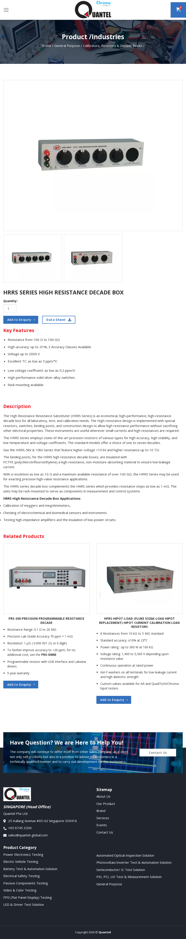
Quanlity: (10, 301)
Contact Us (104, 832)
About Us (103, 796)
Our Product (105, 803)
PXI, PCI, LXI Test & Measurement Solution (129, 876)
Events (101, 825)
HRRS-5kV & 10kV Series (34, 450)
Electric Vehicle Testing (20, 861)
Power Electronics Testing (23, 854)
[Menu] (6, 10)
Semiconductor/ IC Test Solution (120, 869)
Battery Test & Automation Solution (30, 869)
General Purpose (109, 884)
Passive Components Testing (25, 883)
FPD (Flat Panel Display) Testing (27, 897)
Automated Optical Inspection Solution (125, 855)
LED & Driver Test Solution (23, 904)
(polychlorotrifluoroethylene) (36, 462)
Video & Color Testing (19, 890)
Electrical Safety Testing (21, 876)
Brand (100, 810)
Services (102, 818)
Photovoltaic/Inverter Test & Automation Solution (134, 862)
